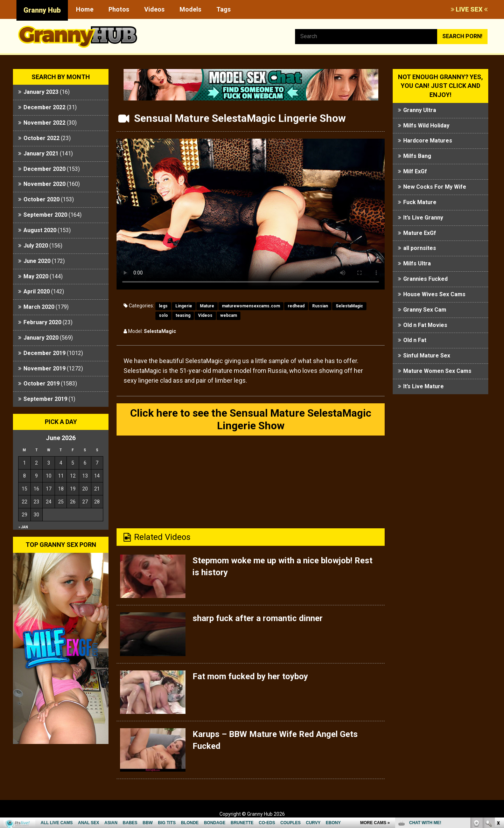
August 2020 (39, 230)
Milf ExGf (415, 171)
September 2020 (45, 214)
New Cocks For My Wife (434, 186)
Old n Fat (414, 340)
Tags (223, 9)
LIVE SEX (469, 9)
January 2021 (40, 153)
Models (190, 9)
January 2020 (40, 337)
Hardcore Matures (427, 140)
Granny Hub (42, 10)
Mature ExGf (419, 233)
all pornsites (419, 248)
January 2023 (40, 92)
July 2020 (35, 245)
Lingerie (183, 306)
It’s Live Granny (423, 217)
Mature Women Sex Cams (437, 371)
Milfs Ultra (417, 263)
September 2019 (45, 399)
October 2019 (41, 383)
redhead (296, 306)
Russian (320, 306)
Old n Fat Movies (425, 325)
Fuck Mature (419, 202)
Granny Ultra (419, 110)
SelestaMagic (349, 306)
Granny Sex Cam (424, 309)
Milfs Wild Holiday (426, 125)
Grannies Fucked (425, 279)
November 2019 (44, 368)
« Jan (23, 527)
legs (163, 306)
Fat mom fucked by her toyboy (250, 676)
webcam (228, 315)
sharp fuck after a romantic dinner (257, 618)
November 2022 (44, 122)
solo (163, 315)
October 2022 (41, 138)
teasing (183, 315)
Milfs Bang (417, 156)
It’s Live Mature (423, 386)
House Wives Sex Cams (434, 294)
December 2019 (44, 353)
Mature (207, 306)
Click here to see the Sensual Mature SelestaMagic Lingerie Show (250, 419)
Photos (118, 9)
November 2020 (44, 184)
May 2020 (35, 276)
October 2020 (41, 199)
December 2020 (44, 169)
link (497, 718)
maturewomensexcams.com (251, 306)
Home (84, 9)
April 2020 (36, 291)
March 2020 (38, 307)
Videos (154, 9)
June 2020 (36, 261)
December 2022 (44, 107)
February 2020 (42, 322)
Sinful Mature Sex (426, 355)
